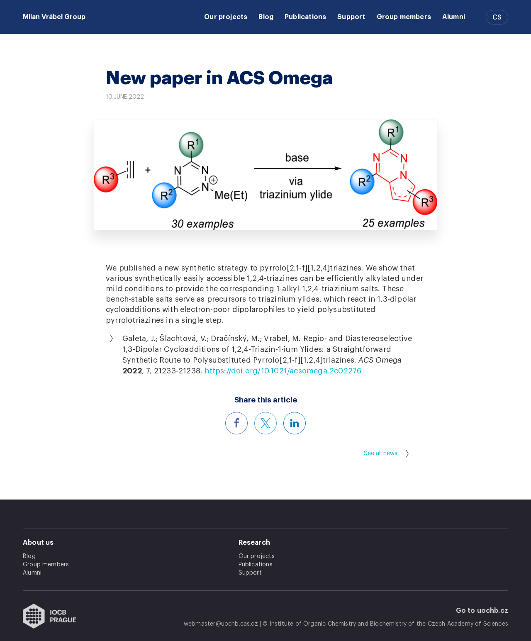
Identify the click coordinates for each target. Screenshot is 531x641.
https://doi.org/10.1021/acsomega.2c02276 (283, 371)
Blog (265, 17)
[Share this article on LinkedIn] (294, 423)
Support (351, 17)
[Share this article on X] (265, 423)
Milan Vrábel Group (54, 17)
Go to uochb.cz (482, 610)
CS (497, 17)
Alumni (453, 17)
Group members (404, 17)
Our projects (225, 17)
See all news (386, 454)
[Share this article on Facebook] (236, 423)
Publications (305, 17)
